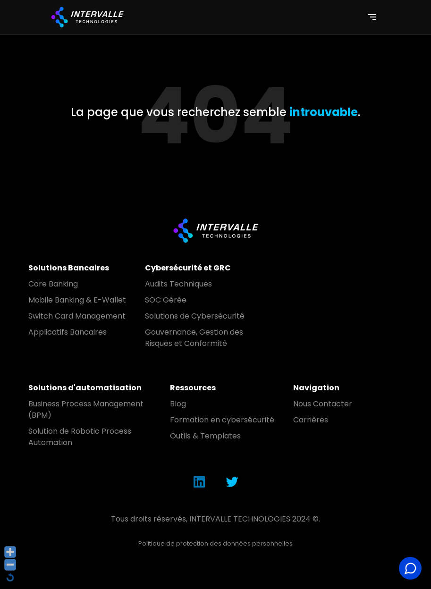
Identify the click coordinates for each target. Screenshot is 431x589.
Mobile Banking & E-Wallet (77, 299)
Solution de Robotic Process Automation (79, 437)
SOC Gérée (165, 299)
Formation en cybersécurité (222, 419)
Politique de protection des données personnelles (215, 543)
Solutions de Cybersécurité (195, 316)
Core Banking (53, 283)
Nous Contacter (322, 403)
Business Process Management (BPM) (86, 409)
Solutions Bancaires (68, 267)
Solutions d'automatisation (85, 387)
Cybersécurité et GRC (188, 267)
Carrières (310, 419)
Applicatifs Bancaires (67, 332)
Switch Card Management (77, 316)
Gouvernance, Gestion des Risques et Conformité (194, 338)
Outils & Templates (205, 435)
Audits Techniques (178, 283)
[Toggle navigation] (372, 17)
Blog (178, 403)
